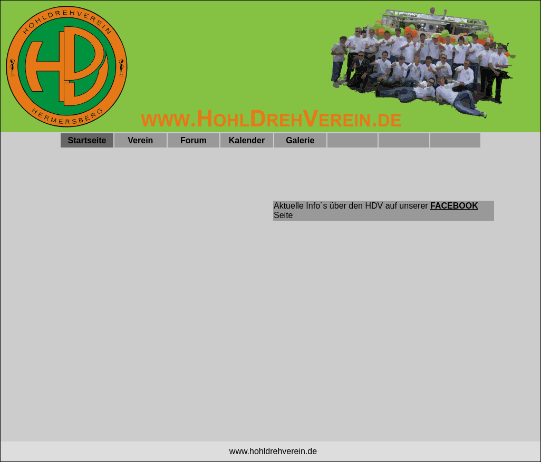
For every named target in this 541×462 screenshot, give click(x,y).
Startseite (87, 140)
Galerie (300, 140)
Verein (140, 140)
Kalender (247, 140)
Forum (193, 140)
